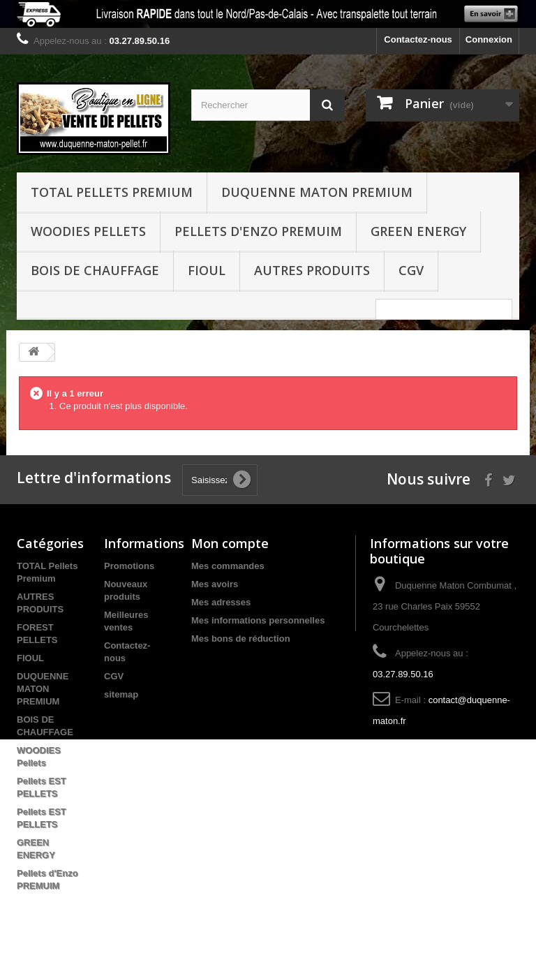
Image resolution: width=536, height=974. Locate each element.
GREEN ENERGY (418, 231)
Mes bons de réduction (240, 638)
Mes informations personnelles (258, 620)
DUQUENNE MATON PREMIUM (316, 192)
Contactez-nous (418, 39)
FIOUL (206, 270)
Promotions (129, 566)
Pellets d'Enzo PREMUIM (258, 231)
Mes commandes (228, 566)
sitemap (121, 694)
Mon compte (230, 543)
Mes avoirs (214, 584)
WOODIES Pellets (88, 231)
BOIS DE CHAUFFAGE (95, 270)
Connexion (489, 39)
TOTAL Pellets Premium (112, 192)
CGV (411, 270)
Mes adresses (221, 602)
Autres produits (312, 270)
